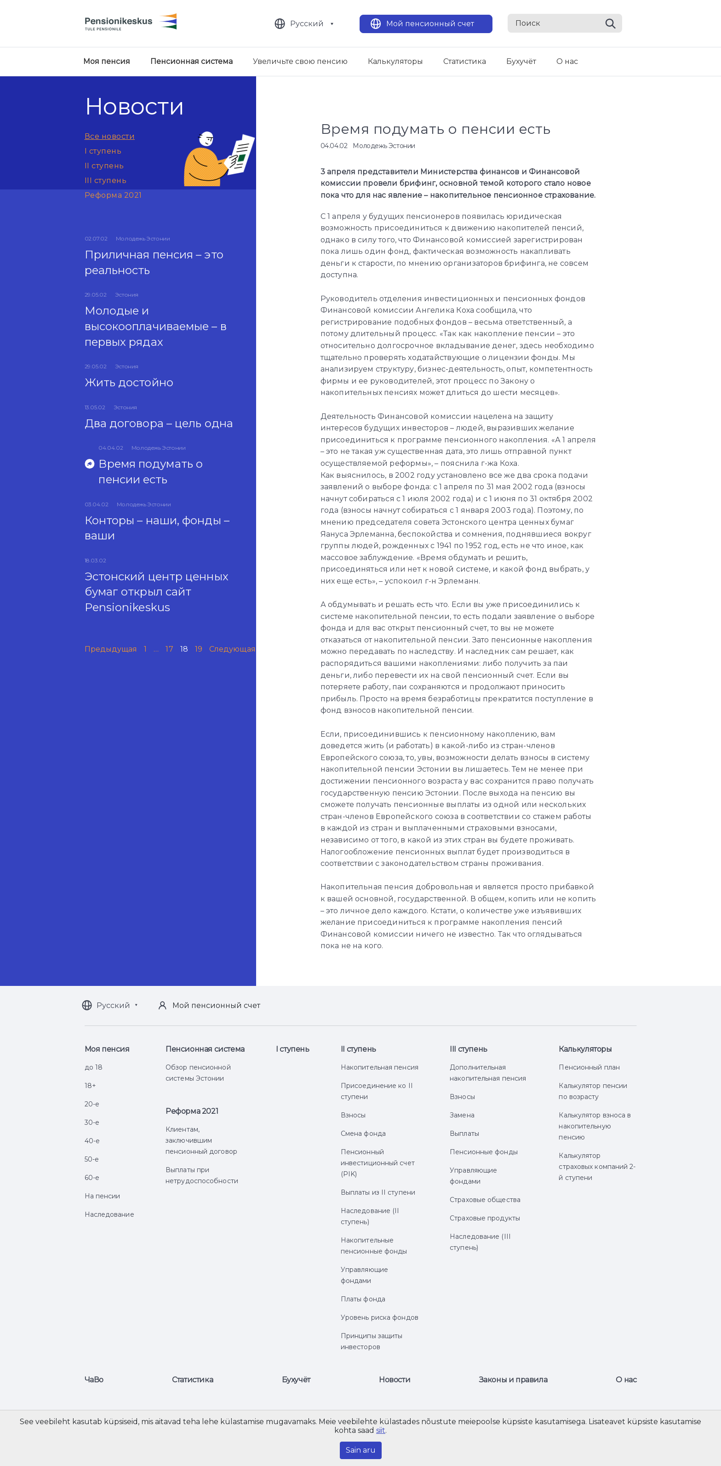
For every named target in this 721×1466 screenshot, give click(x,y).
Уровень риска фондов (379, 1317)
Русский (307, 23)
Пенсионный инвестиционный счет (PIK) (378, 1163)
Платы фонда (363, 1299)
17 (169, 649)
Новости (394, 1379)
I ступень (103, 151)
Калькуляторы (395, 61)
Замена (462, 1115)
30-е (92, 1122)
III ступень (106, 180)
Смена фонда (363, 1133)
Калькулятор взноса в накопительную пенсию (595, 1126)
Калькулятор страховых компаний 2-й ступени (597, 1166)
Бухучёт (521, 61)
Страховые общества (485, 1200)
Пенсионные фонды (484, 1152)
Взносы (353, 1115)
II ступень (104, 165)
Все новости (110, 136)
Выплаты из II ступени (378, 1192)
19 (198, 649)
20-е (92, 1104)
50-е (92, 1159)
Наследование (109, 1214)
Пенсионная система (191, 61)
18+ (90, 1086)
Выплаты (464, 1133)
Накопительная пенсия (379, 1067)
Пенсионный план (589, 1067)
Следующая (232, 649)
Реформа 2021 (113, 195)
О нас (567, 61)
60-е (92, 1178)
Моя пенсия (106, 61)
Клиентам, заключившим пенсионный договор (201, 1140)
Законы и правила (513, 1379)
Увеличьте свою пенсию (300, 61)
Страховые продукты (485, 1218)
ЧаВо (94, 1379)
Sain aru (361, 1450)
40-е (92, 1141)
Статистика (464, 61)
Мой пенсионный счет (430, 23)
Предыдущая (111, 649)
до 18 (94, 1067)
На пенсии (102, 1196)
